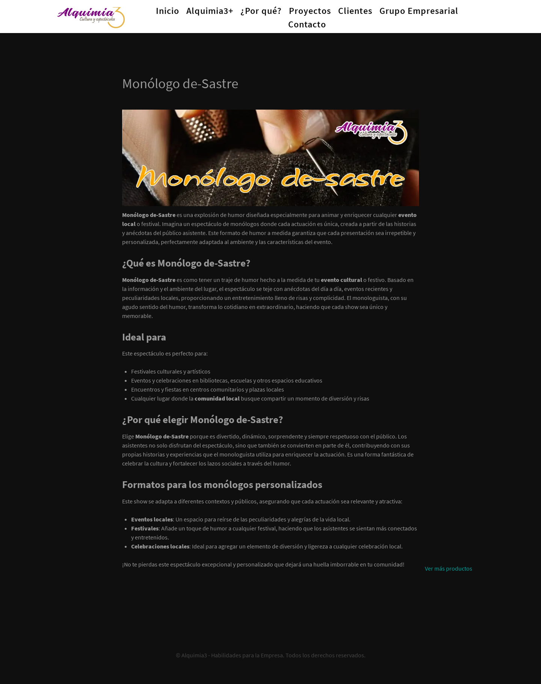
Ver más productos (448, 568)
